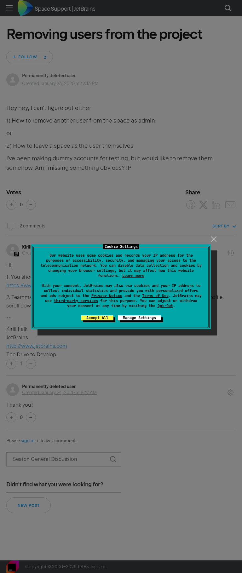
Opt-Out (165, 305)
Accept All (97, 317)
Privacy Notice (106, 295)
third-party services (76, 300)
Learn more (133, 275)
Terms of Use (155, 295)
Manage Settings (139, 317)
